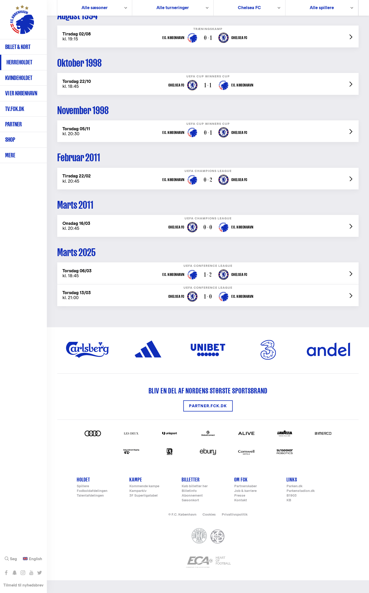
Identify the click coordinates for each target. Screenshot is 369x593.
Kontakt (240, 513)
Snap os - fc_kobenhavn (14, 573)
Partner (13, 124)
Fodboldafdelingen (92, 503)
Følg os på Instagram (22, 573)
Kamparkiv (138, 503)
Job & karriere (245, 503)
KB (289, 513)
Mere (10, 155)
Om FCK (241, 492)
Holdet (83, 492)
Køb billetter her (195, 499)
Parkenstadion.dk (301, 503)
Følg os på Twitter (39, 573)
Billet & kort (17, 46)
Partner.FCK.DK (208, 418)
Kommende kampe (144, 499)
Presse (239, 508)
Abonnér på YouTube (31, 573)
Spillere (83, 499)
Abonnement (192, 508)
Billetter (191, 492)
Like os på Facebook (6, 573)
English (35, 559)
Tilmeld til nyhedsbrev (23, 585)
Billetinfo (189, 503)
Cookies (209, 527)
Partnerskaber (245, 499)
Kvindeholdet (18, 77)
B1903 (292, 508)
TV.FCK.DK (14, 108)
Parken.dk (294, 499)
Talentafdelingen (90, 508)
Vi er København (21, 93)
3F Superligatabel (143, 508)
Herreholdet (19, 62)
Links (292, 492)
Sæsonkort (190, 513)
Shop (10, 139)
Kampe (135, 492)
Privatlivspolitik (234, 527)
